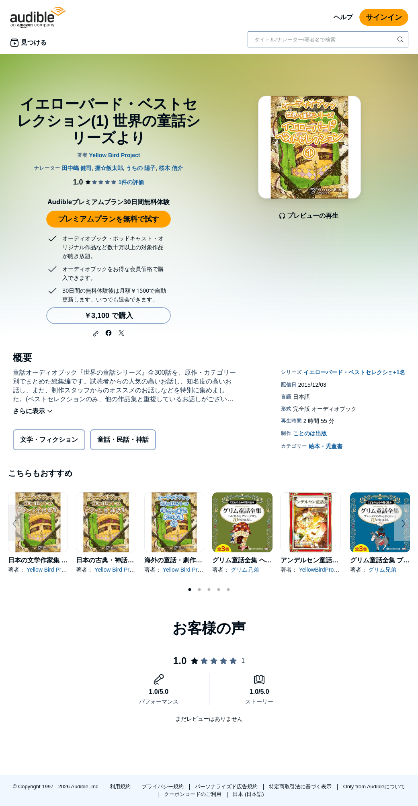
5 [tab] (228, 590)
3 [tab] (209, 590)
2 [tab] (199, 590)
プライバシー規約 (163, 786)
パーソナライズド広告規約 (227, 786)
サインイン (384, 17)
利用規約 (121, 786)
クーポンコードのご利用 (193, 794)
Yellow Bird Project (50, 569)
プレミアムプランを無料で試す (108, 219)
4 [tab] (219, 590)
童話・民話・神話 (123, 439)
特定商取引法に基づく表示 (301, 786)
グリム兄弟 (245, 569)
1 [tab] (190, 590)
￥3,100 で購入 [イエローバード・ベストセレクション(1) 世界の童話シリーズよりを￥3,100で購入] (108, 316)
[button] (95, 333)
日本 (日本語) (248, 794)
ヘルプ (343, 17)
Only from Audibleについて (374, 786)
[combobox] (328, 39)
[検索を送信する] (401, 39)
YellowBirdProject (320, 569)
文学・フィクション (49, 439)
